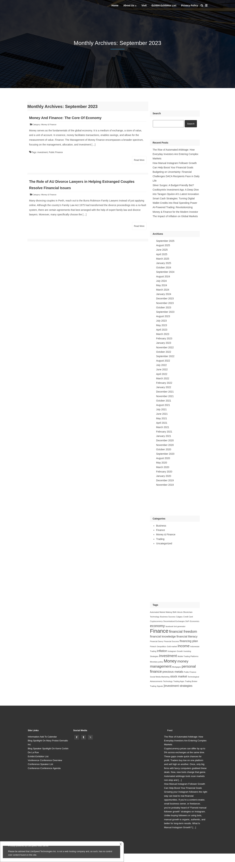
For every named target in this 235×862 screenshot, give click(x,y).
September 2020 (165, 453)
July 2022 (161, 365)
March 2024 (162, 289)
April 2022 (161, 374)
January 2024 (163, 294)
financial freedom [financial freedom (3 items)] (183, 631)
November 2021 (165, 396)
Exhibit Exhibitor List (164, 5)
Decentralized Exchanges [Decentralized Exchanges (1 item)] (174, 621)
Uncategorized (164, 543)
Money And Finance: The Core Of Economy (65, 118)
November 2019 (165, 484)
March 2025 (162, 258)
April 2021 (161, 422)
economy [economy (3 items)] (157, 626)
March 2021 (162, 427)
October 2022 (163, 351)
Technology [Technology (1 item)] (168, 681)
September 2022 (165, 356)
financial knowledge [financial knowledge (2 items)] (163, 636)
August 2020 (163, 458)
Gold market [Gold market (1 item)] (172, 646)
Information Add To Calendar (42, 736)
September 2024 (165, 271)
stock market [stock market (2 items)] (178, 676)
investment (42, 152)
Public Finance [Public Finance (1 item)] (190, 672)
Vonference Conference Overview (45, 760)
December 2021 (165, 391)
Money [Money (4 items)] (170, 661)
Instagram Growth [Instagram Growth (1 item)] (175, 651)
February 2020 (164, 471)
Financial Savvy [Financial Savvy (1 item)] (156, 641)
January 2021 (163, 436)
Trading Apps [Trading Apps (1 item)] (178, 681)
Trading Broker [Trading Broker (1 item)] (191, 681)
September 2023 (165, 311)
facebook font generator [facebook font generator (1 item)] (175, 626)
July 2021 (161, 409)
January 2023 (163, 342)
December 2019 (165, 480)
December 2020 (165, 440)
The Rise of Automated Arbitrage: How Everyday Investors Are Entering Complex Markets (175, 154)
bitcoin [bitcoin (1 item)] (180, 612)
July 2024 (161, 280)
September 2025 (165, 240)
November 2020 (165, 445)
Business (161, 525)
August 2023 (163, 316)
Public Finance (56, 152)
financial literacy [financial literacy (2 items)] (186, 636)
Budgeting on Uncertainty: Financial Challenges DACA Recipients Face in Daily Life (176, 176)
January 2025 (163, 263)
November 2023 (165, 303)
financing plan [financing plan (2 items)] (189, 641)
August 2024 (163, 276)
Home (115, 5)
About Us (128, 5)
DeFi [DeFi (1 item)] (187, 621)
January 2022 (163, 387)
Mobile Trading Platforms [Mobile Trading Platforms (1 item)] (187, 656)
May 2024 (161, 285)
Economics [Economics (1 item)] (194, 621)
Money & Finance (48, 124)
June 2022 (162, 369)
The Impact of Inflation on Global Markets (175, 216)
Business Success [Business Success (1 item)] (167, 617)
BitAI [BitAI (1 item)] (175, 612)
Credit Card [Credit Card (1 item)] (188, 617)
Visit (144, 5)
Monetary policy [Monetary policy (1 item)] (156, 662)
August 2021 (163, 405)
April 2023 (161, 329)
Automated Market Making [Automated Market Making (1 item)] (161, 612)
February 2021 (164, 431)
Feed (170, 730)
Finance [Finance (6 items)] (159, 631)
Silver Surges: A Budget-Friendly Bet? (173, 185)
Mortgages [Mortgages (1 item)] (176, 667)
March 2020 (162, 467)
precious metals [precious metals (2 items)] (172, 671)
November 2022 (165, 347)
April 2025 (161, 254)
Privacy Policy (189, 5)
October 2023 (163, 307)
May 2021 (161, 418)
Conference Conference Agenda (44, 768)
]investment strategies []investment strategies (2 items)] (178, 685)
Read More (139, 160)
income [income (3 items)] (183, 646)
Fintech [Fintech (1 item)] (153, 646)
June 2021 (162, 413)
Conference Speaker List (40, 764)
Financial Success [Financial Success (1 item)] (171, 641)
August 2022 (163, 360)
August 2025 (163, 245)
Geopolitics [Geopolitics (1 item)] (161, 646)
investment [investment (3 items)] (168, 656)
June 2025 (162, 249)
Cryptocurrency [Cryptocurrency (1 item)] (156, 621)
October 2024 (163, 267)
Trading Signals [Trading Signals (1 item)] (156, 686)
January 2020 (163, 476)
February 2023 (164, 338)
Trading (160, 539)
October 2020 (163, 449)
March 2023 (162, 334)
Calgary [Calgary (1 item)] (179, 617)
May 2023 (161, 325)
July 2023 (161, 320)
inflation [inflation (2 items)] (162, 651)
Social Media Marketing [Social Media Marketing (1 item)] (160, 677)
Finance (160, 530)
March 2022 (162, 378)
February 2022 (164, 382)
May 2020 (161, 462)
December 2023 (165, 298)
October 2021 (163, 400)
